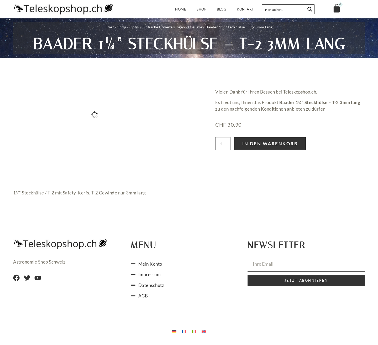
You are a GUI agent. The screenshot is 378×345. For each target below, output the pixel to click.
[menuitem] (174, 331)
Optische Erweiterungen (164, 27)
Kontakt (245, 9)
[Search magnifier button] (309, 9)
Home (180, 9)
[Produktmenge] (222, 143)
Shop (201, 9)
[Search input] (284, 9)
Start (110, 27)
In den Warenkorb (270, 143)
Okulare (195, 27)
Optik (134, 27)
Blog (221, 9)
